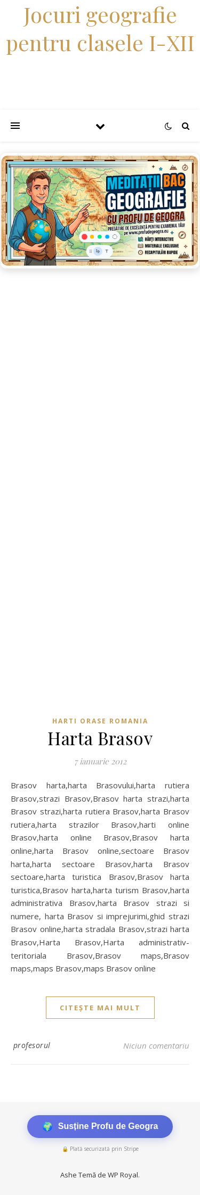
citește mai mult (100, 1007)
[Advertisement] (100, 379)
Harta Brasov (100, 737)
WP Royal (123, 1175)
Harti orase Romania (100, 721)
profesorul (32, 1045)
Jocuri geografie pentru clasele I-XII (100, 28)
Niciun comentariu (156, 1045)
